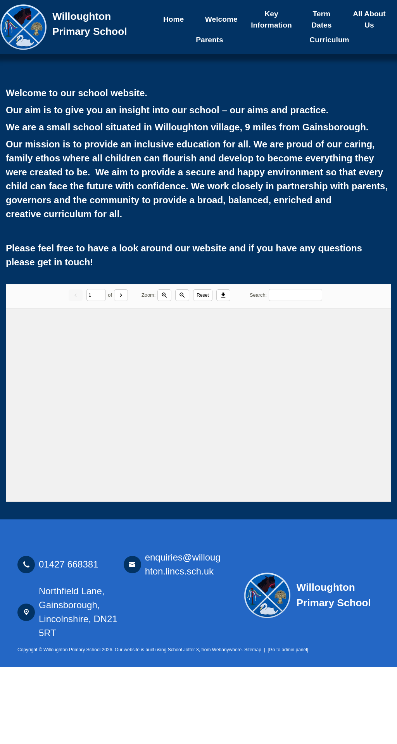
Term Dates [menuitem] (321, 19)
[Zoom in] (164, 372)
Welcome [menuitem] (221, 19)
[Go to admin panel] (288, 726)
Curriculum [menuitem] (329, 40)
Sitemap (252, 726)
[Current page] (96, 372)
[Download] (223, 372)
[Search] (295, 372)
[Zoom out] (182, 372)
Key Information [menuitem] (271, 19)
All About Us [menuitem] (369, 19)
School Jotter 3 (183, 726)
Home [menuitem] (173, 19)
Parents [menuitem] (209, 40)
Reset (203, 372)
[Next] (121, 372)
